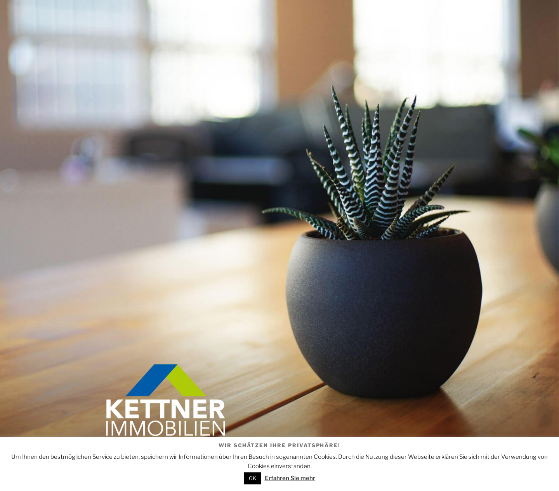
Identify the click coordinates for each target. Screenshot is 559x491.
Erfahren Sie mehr (290, 478)
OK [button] (252, 478)
